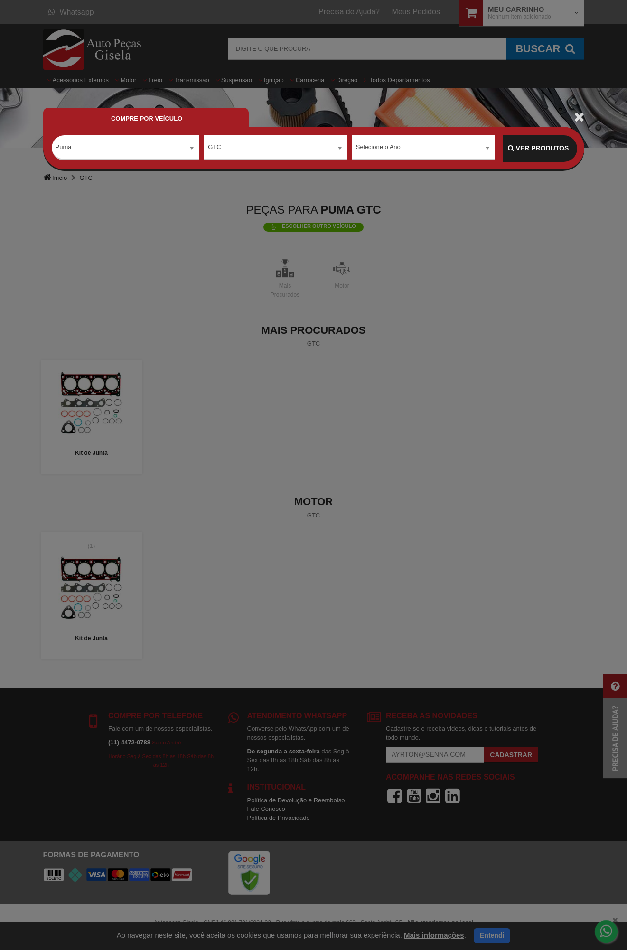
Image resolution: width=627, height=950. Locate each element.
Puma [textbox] (64, 147)
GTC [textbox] (214, 147)
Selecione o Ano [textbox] (378, 147)
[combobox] (126, 148)
